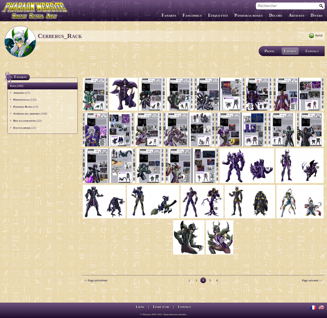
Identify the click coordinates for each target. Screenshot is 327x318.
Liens (140, 307)
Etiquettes (218, 15)
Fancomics (192, 15)
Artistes (296, 15)
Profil (270, 51)
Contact (312, 51)
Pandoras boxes (248, 15)
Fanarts (169, 15)
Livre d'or (161, 307)
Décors (275, 15)
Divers (317, 15)
